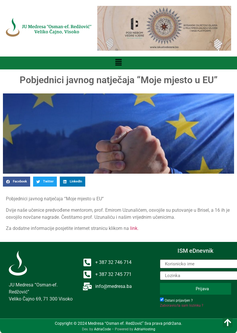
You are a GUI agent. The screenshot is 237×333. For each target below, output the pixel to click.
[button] (118, 63)
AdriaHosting (144, 329)
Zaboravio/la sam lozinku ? (181, 305)
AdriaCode (102, 329)
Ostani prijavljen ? (179, 300)
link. (134, 228)
